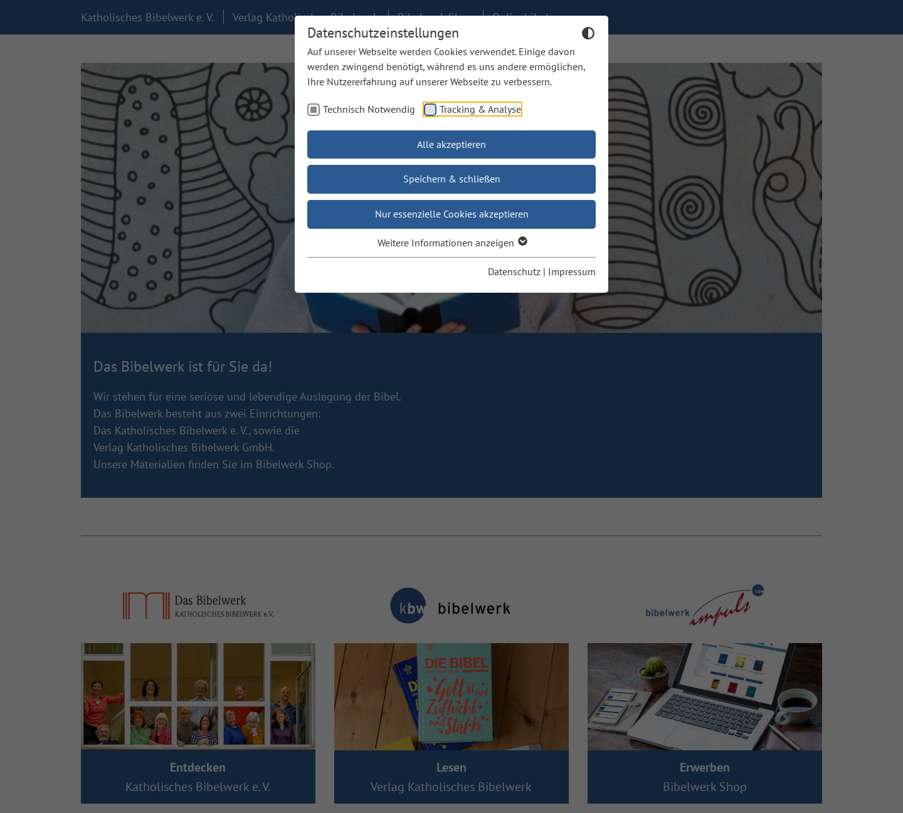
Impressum (572, 271)
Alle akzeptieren (451, 144)
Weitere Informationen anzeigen (452, 242)
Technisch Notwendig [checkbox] (369, 109)
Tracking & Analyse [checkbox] (480, 109)
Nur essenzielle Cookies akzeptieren (452, 213)
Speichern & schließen (451, 178)
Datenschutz (514, 271)
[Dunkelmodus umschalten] (588, 35)
